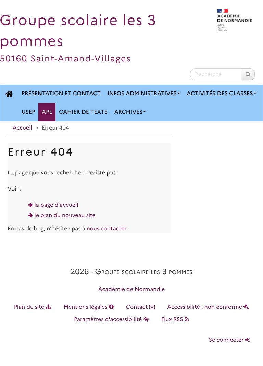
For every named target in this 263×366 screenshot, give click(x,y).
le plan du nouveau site (65, 215)
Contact (140, 307)
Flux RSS (175, 319)
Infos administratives (144, 93)
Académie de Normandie (131, 289)
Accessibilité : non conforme (208, 307)
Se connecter (229, 340)
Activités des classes (221, 93)
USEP (28, 112)
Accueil (22, 128)
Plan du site (32, 307)
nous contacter (106, 228)
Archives (130, 112)
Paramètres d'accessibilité (111, 319)
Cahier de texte (83, 112)
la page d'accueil (56, 205)
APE (47, 112)
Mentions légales (89, 307)
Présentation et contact (61, 93)
